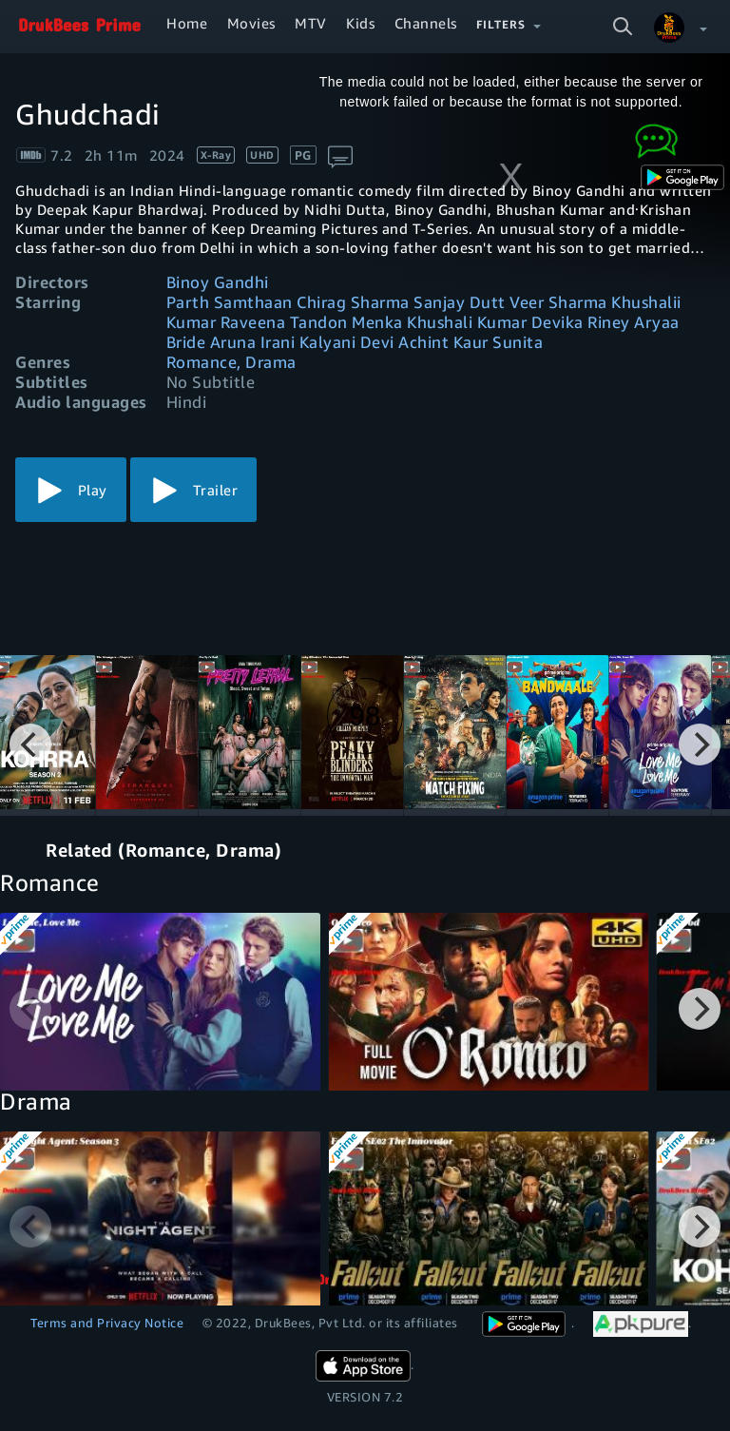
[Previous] (30, 744)
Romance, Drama (231, 362)
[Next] (699, 744)
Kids (360, 22)
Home (186, 22)
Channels (425, 22)
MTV (311, 22)
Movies (251, 22)
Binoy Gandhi (217, 282)
